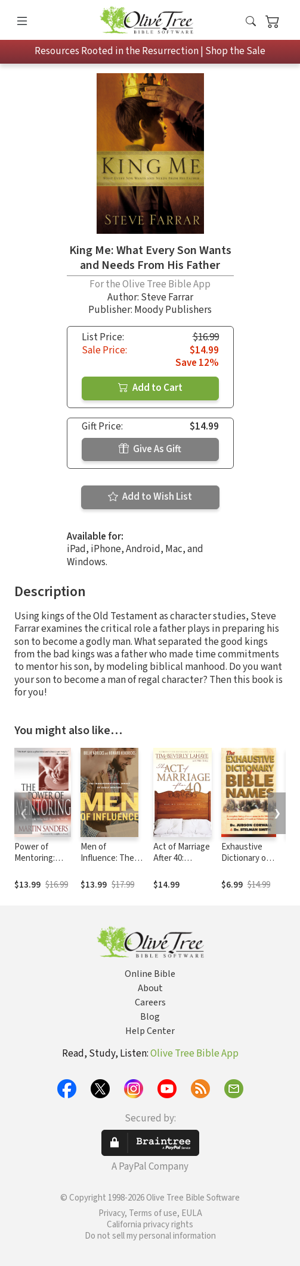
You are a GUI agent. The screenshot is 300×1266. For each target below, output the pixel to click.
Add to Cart (150, 388)
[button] (251, 22)
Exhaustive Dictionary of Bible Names (245, 858)
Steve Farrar (167, 297)
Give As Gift (150, 449)
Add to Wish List (150, 497)
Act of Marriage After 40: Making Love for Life (181, 864)
